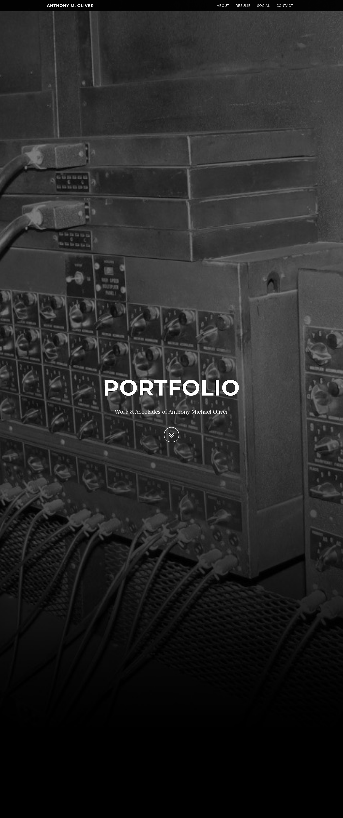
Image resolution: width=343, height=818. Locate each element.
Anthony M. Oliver (70, 9)
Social (263, 10)
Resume (243, 10)
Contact (284, 10)
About (223, 10)
